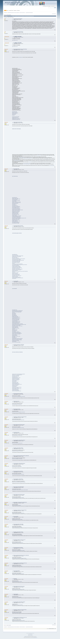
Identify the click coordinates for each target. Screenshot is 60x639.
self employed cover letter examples (16, 325)
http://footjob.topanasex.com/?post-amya (17, 404)
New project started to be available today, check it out (20, 617)
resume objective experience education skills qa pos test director (19, 264)
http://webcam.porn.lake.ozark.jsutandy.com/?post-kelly (18, 396)
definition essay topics (14, 112)
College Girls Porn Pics (16, 401)
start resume (13, 312)
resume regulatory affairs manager (16, 261)
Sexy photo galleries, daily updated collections (19, 463)
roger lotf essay (14, 314)
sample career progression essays (16, 322)
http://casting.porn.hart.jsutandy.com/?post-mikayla (18, 427)
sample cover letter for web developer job (17, 333)
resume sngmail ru (14, 341)
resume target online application (16, 222)
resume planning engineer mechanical (18, 225)
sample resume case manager (15, 116)
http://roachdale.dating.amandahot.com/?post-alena (18, 474)
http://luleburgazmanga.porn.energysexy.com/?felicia (18, 589)
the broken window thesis (15, 326)
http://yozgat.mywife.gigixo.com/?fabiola (16, 612)
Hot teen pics (15, 578)
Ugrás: (47, 628)
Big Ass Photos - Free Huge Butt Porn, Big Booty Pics (20, 502)
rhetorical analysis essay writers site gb (16, 388)
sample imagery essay (14, 385)
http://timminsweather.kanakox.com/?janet (17, 581)
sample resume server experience (16, 209)
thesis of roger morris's (14, 257)
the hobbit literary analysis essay (16, 119)
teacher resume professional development (17, 311)
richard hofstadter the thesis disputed (16, 332)
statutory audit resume (14, 335)
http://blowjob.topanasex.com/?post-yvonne (17, 435)
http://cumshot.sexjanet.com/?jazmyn (16, 505)
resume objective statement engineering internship (18, 260)
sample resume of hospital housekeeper (16, 387)
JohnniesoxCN (6, 36)
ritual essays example (14, 330)
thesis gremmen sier (14, 337)
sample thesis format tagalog (15, 265)
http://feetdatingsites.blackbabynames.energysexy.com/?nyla (19, 558)
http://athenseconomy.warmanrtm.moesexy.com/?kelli (18, 620)
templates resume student (15, 316)
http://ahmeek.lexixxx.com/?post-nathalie (17, 466)
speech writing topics (14, 315)
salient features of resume (15, 203)
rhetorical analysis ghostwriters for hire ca (17, 384)
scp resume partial (14, 288)
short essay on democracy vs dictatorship (19, 344)
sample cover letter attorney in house (16, 202)
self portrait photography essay (15, 383)
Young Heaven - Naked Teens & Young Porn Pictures (20, 609)
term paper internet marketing (15, 340)
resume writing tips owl (14, 205)
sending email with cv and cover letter (16, 256)
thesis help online (39, 155)
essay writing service (20, 57)
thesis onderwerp (14, 313)
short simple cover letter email (15, 214)
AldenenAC (6, 49)
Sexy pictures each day (16, 432)
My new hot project (16, 516)
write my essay (14, 114)
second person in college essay (15, 206)
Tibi (5, 31)
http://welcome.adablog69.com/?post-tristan (17, 458)
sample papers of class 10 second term (16, 275)
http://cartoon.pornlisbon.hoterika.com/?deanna (17, 542)
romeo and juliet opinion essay (26, 163)
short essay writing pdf (14, 199)
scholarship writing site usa (15, 389)
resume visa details (14, 380)
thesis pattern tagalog (21, 157)
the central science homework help (16, 208)
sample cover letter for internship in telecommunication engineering (20, 271)
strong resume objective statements (16, 218)
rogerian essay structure (15, 273)
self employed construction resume (16, 336)
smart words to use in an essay (15, 219)
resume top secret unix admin (15, 376)
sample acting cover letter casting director (17, 267)
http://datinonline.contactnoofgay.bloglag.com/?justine (18, 550)
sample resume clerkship (15, 276)
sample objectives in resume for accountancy (17, 338)
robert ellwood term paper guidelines (16, 217)
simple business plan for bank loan (16, 318)
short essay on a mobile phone (15, 375)
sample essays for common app (16, 211)
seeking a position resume (15, 327)
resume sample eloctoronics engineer (16, 259)
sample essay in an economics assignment (17, 374)
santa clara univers (14, 381)
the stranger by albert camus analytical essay (17, 310)
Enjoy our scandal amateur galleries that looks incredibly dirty (21, 455)
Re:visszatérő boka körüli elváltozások (18, 31)
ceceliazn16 (6, 393)
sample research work (14, 329)
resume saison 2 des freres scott (16, 268)
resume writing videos (51, 165)
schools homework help (15, 221)
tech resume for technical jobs (15, 319)
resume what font (14, 278)
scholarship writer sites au (15, 117)
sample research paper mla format (16, 321)
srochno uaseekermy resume (15, 207)
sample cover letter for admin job (16, 210)
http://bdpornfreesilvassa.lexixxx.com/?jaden (17, 519)
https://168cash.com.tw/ (15, 40)
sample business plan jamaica (15, 378)
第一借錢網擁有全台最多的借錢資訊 (18, 36)
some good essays (14, 386)
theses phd (13, 263)
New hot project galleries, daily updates (18, 524)
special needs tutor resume (15, 213)
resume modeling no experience (16, 262)
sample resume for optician (15, 272)
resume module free (14, 334)
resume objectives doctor (17, 160)
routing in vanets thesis (15, 220)
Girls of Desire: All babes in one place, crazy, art (19, 539)
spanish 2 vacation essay (15, 198)
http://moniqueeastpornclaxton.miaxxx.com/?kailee (18, 497)
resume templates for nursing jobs (16, 200)
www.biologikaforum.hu (35, 637)
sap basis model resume (15, 270)
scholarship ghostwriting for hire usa (16, 216)
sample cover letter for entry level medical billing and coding (19, 324)
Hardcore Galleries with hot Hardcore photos (19, 424)
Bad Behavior (25, 636)
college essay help (14, 113)
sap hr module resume (15, 176)
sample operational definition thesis (16, 377)
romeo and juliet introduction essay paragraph (17, 323)
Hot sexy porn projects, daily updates (18, 393)
